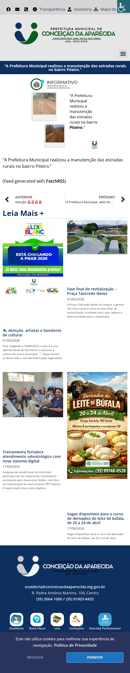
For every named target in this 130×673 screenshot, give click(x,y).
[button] (123, 53)
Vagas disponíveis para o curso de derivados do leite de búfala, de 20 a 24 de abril (96, 518)
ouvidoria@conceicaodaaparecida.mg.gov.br (65, 586)
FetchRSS (55, 181)
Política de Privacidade (75, 645)
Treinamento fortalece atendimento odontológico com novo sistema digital (32, 456)
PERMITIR (95, 657)
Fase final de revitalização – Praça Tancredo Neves (92, 291)
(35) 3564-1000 (49, 598)
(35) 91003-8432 (80, 598)
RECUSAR (35, 657)
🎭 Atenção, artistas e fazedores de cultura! (32, 332)
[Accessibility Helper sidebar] (123, 6)
